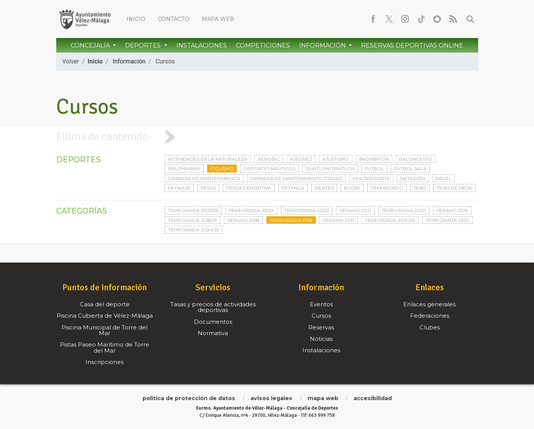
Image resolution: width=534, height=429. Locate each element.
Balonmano (184, 168)
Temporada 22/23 (306, 210)
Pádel (444, 178)
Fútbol (374, 168)
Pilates (324, 188)
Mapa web (218, 19)
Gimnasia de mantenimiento (204, 178)
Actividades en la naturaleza (207, 159)
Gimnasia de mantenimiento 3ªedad (296, 178)
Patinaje (179, 188)
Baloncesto (415, 159)
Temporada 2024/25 (193, 230)
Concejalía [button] (91, 45)
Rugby (352, 188)
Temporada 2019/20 (390, 220)
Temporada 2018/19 (192, 220)
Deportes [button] (143, 45)
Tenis (420, 188)
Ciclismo (222, 168)
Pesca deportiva (248, 188)
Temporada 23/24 (251, 210)
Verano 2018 (243, 220)
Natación (412, 178)
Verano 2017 (339, 220)
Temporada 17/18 (291, 220)
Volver (70, 61)
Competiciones (263, 45)
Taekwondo (387, 188)
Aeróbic (269, 159)
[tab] (267, 137)
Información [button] (323, 45)
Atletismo (335, 159)
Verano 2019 (452, 210)
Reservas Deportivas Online (412, 45)
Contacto (174, 19)
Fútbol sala (410, 168)
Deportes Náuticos (269, 168)
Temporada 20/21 (404, 210)
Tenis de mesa (454, 188)
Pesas (208, 188)
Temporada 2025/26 (193, 210)
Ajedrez (301, 159)
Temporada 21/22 (447, 220)
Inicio (136, 19)
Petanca (293, 188)
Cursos (164, 61)
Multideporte (371, 178)
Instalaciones (201, 45)
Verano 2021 (355, 210)
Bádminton (374, 159)
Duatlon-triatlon (330, 168)
